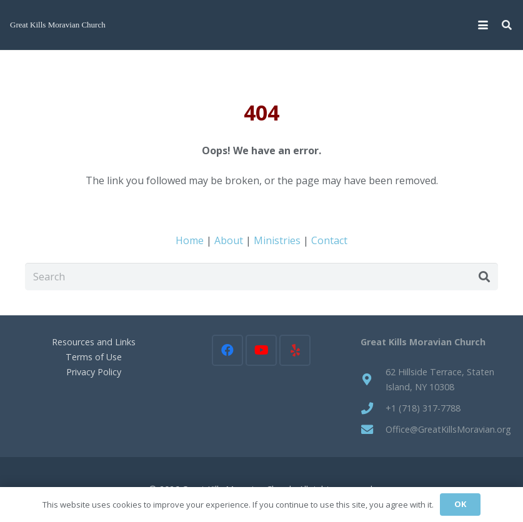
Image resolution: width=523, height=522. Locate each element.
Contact (329, 240)
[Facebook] (227, 350)
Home (190, 240)
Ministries (277, 240)
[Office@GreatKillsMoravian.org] (373, 429)
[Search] (261, 277)
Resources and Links (94, 342)
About (228, 240)
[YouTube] (261, 350)
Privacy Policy (93, 372)
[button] (483, 25)
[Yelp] (295, 350)
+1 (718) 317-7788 (423, 408)
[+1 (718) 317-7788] (373, 408)
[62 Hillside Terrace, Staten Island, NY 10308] (373, 379)
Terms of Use (94, 357)
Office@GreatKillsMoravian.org (448, 429)
